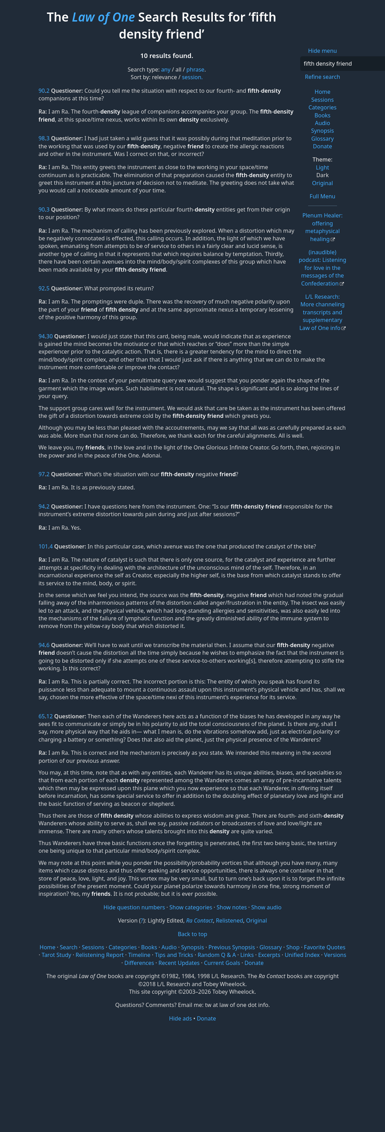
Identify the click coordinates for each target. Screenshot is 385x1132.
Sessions (322, 100)
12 (49, 716)
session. (192, 77)
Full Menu (322, 196)
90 (42, 90)
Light (322, 167)
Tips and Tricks (174, 955)
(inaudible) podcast (322, 267)
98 (42, 138)
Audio (322, 123)
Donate (322, 146)
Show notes (232, 907)
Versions (335, 955)
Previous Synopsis (231, 947)
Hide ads (180, 1018)
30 (49, 336)
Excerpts (269, 955)
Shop (292, 947)
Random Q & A (217, 955)
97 (42, 474)
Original (322, 183)
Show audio (266, 907)
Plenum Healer (322, 227)
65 (42, 716)
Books (322, 115)
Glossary (322, 138)
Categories (322, 107)
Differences (139, 963)
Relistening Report (99, 955)
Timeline (139, 955)
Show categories (190, 907)
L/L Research (322, 312)
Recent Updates (179, 963)
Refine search (322, 77)
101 (43, 546)
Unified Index (302, 955)
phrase (195, 69)
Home (323, 92)
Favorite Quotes (324, 947)
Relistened (229, 920)
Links (247, 955)
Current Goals (222, 963)
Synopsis (322, 130)
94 (42, 336)
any (165, 69)
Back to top (192, 934)
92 (42, 288)
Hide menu (322, 51)
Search (69, 947)
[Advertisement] (192, 1076)
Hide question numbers (134, 907)
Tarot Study (56, 955)
